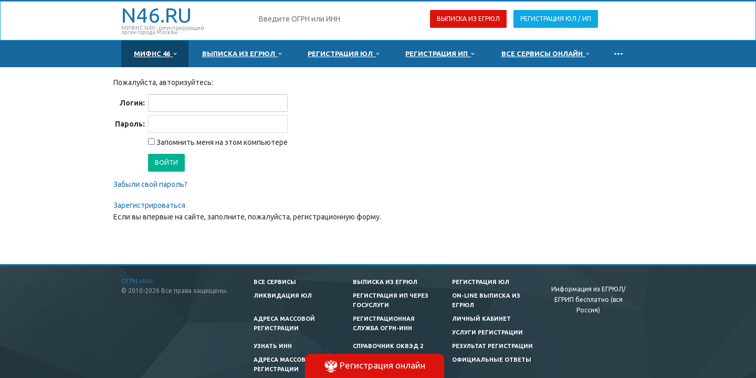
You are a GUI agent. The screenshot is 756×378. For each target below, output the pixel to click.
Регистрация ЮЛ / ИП (555, 18)
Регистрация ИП (439, 54)
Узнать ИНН (273, 346)
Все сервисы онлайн (545, 54)
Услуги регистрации (487, 332)
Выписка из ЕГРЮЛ (468, 18)
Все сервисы (275, 282)
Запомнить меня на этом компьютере (221, 142)
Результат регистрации (492, 346)
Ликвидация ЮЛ (283, 295)
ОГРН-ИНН (137, 281)
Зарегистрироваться (149, 205)
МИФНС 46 (155, 54)
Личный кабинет (481, 319)
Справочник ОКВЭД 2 (388, 346)
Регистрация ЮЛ (343, 54)
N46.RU (156, 15)
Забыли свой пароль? (150, 184)
